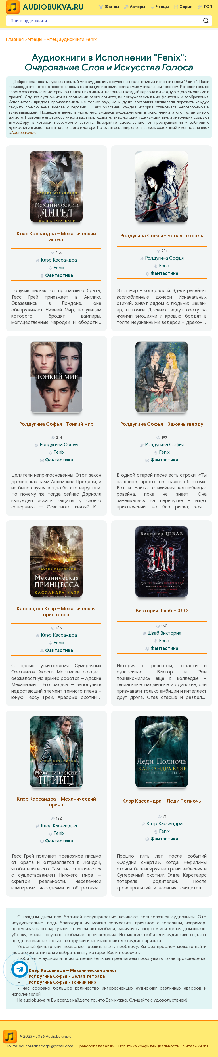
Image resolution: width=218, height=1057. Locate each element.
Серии (186, 6)
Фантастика (59, 275)
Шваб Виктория (164, 633)
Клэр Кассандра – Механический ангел (56, 237)
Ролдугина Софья (164, 258)
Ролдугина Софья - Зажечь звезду (161, 424)
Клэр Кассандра (59, 260)
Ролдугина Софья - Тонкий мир (56, 424)
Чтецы (162, 6)
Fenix (59, 268)
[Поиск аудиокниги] (109, 20)
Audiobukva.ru (24, 132)
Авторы (137, 6)
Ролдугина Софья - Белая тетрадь (161, 236)
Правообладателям (96, 1046)
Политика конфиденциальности (148, 1046)
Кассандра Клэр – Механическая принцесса (56, 612)
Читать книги (195, 1046)
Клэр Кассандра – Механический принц (56, 802)
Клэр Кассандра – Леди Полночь (161, 801)
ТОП (207, 6)
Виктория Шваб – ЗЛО (162, 611)
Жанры (111, 6)
